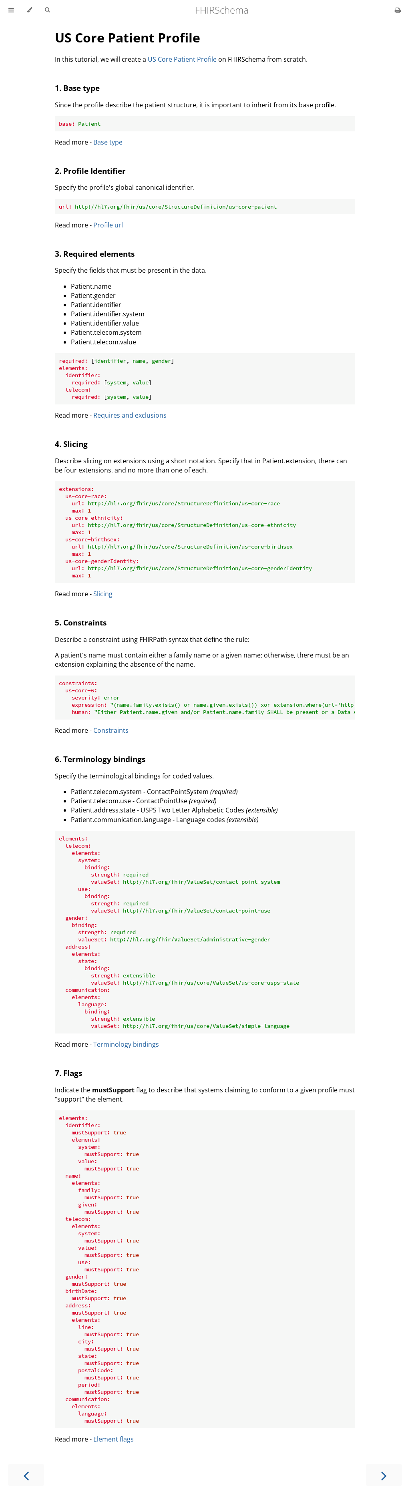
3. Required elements (95, 254)
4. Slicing (71, 444)
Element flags (113, 1439)
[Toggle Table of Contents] (11, 10)
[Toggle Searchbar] (47, 10)
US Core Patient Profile (127, 37)
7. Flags (68, 1073)
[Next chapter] (384, 1475)
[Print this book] (398, 10)
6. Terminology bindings (100, 759)
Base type (108, 142)
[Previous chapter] (26, 1475)
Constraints (111, 730)
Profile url (108, 225)
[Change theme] (29, 10)
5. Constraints (81, 622)
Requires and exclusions (130, 415)
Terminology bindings (126, 1044)
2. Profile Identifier (90, 171)
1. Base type (77, 88)
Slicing (103, 593)
